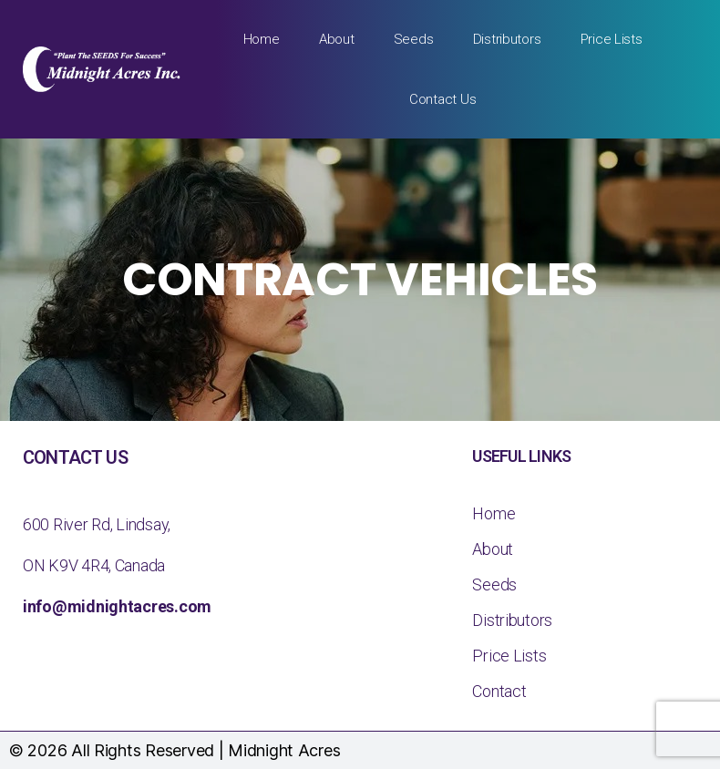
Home (261, 39)
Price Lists (612, 39)
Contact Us (442, 99)
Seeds (414, 39)
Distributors (507, 39)
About (337, 39)
